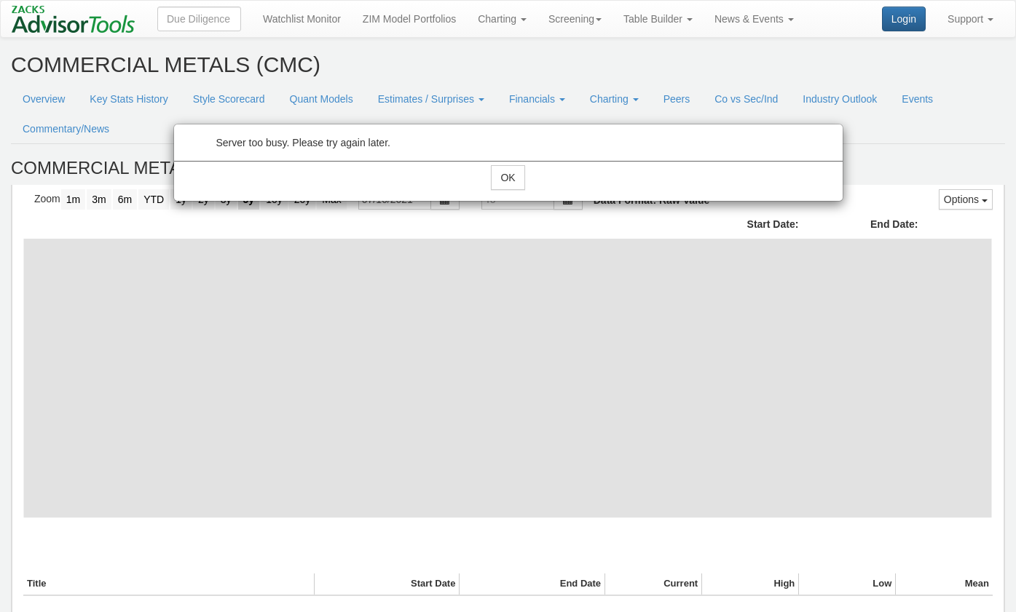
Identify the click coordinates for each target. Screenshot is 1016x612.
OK (507, 177)
